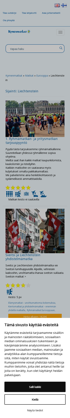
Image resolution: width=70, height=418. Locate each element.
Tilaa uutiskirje (9, 13)
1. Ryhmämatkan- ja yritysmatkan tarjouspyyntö (32, 140)
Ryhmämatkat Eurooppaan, (41, 310)
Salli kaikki (35, 387)
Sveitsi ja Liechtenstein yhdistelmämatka (23, 257)
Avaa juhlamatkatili (51, 13)
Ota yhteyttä (9, 20)
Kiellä (35, 399)
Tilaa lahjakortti (29, 13)
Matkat (29, 75)
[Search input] (34, 48)
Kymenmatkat (14, 75)
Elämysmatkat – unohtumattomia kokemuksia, (32, 302)
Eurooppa (42, 75)
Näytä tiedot (35, 410)
